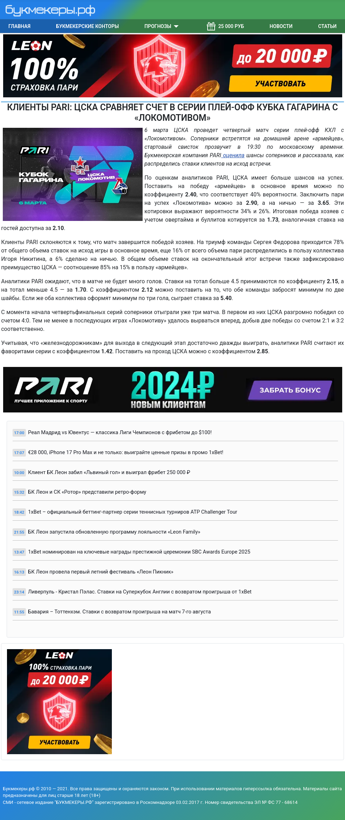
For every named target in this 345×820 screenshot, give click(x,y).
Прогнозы (157, 26)
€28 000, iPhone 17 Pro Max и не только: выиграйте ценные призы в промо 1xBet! (125, 452)
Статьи (327, 26)
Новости (281, 26)
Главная (19, 26)
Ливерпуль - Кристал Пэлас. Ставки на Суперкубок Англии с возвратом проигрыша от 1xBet (139, 592)
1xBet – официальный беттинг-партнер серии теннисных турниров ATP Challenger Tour (132, 512)
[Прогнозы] (175, 26)
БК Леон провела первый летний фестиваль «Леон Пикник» (100, 572)
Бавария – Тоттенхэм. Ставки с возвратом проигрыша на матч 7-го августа (119, 612)
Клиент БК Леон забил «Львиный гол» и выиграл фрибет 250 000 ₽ (109, 472)
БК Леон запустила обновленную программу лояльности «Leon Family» (114, 532)
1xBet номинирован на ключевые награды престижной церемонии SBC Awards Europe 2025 (139, 552)
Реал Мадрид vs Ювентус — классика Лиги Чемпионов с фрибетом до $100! (119, 432)
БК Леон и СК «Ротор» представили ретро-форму (87, 492)
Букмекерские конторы (87, 26)
